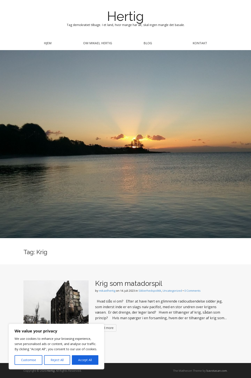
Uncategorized (172, 291)
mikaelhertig (107, 291)
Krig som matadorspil (128, 283)
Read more (106, 328)
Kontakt (200, 43)
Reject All (57, 360)
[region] (56, 346)
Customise (28, 360)
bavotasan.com (216, 371)
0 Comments (192, 291)
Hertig (125, 16)
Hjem (47, 43)
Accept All (85, 360)
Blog (148, 43)
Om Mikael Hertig (97, 43)
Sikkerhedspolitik (150, 291)
